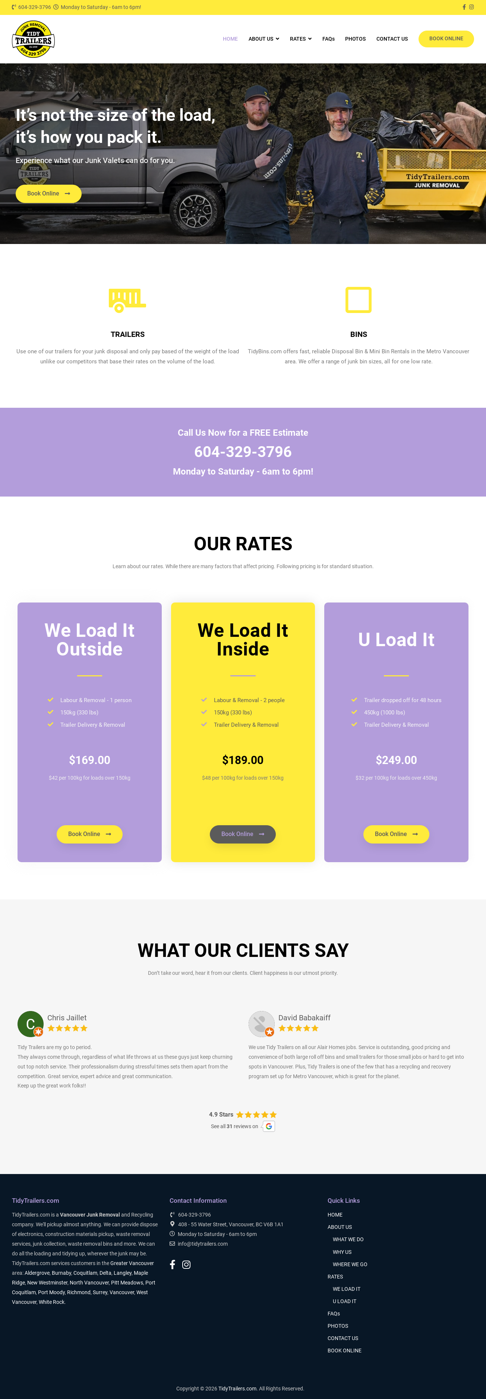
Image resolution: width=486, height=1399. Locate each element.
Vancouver (122, 1292)
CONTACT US (392, 39)
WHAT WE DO (348, 1239)
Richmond (79, 1292)
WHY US (342, 1252)
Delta (105, 1273)
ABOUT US (261, 39)
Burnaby (61, 1273)
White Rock (51, 1302)
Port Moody (51, 1292)
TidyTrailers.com (237, 1389)
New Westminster (47, 1283)
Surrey (100, 1292)
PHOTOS (355, 39)
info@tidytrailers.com (199, 1243)
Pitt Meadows (127, 1283)
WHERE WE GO (350, 1264)
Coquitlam (85, 1273)
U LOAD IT (344, 1301)
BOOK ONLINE (446, 38)
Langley (123, 1273)
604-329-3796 (31, 7)
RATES (298, 39)
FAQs (328, 39)
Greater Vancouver (132, 1263)
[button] (49, 194)
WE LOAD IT (346, 1289)
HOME (230, 39)
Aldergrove (37, 1273)
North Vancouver (89, 1283)
